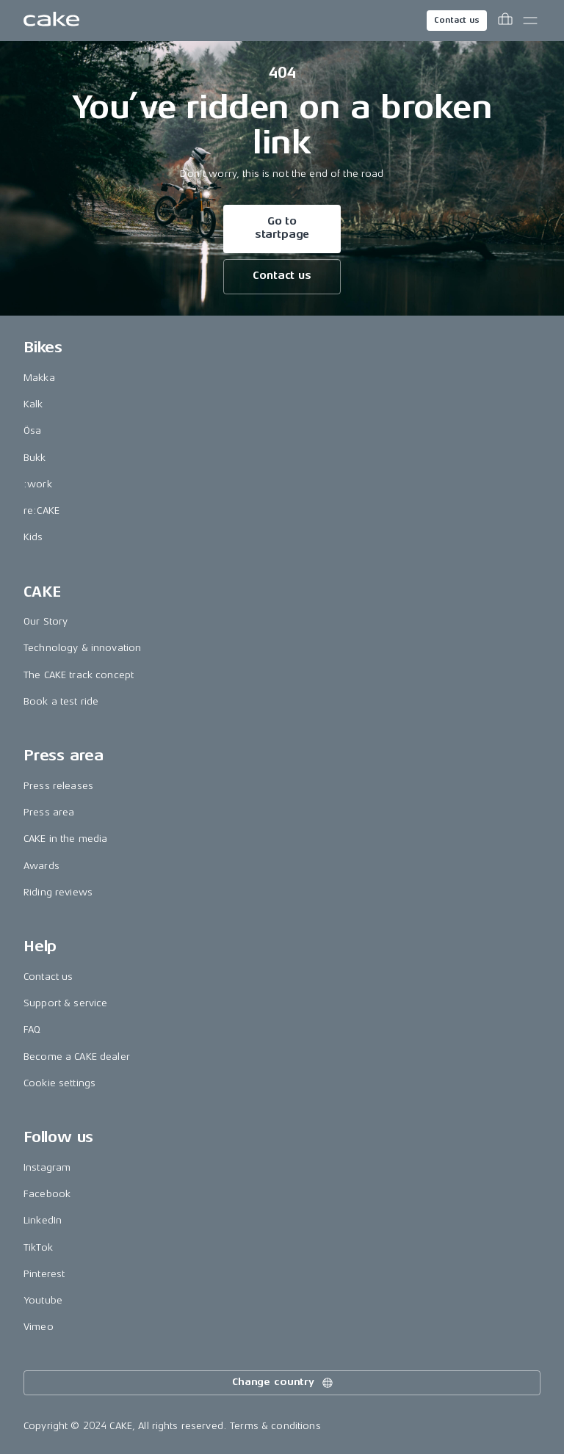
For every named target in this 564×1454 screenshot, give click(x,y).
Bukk (35, 457)
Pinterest (44, 1273)
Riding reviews (58, 892)
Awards (41, 865)
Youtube (43, 1300)
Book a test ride (61, 701)
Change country (283, 1382)
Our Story (46, 621)
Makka (39, 377)
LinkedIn (43, 1220)
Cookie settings (59, 1082)
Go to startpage (282, 228)
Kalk (33, 404)
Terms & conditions (275, 1425)
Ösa (32, 430)
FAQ (32, 1029)
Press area (49, 812)
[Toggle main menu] (530, 20)
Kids (33, 536)
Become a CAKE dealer (77, 1056)
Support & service (65, 1002)
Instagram (47, 1167)
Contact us (457, 20)
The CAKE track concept (79, 674)
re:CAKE (41, 510)
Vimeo (39, 1326)
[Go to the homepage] (51, 20)
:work (38, 484)
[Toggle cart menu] (505, 20)
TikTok (38, 1247)
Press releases (58, 785)
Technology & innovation (82, 647)
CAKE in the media (65, 838)
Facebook (47, 1193)
